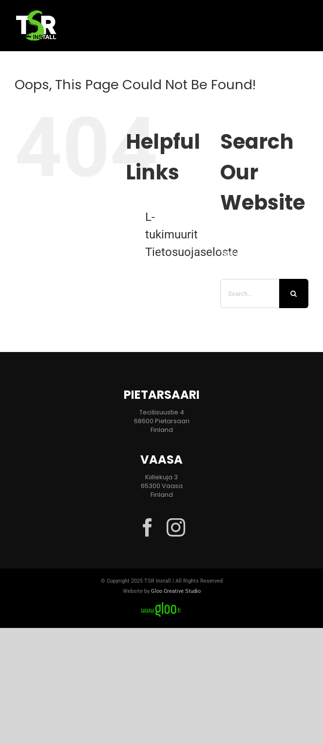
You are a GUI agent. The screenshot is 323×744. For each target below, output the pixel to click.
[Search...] (249, 293)
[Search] (293, 293)
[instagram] (176, 527)
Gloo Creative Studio (176, 591)
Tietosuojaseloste (191, 252)
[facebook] (147, 527)
